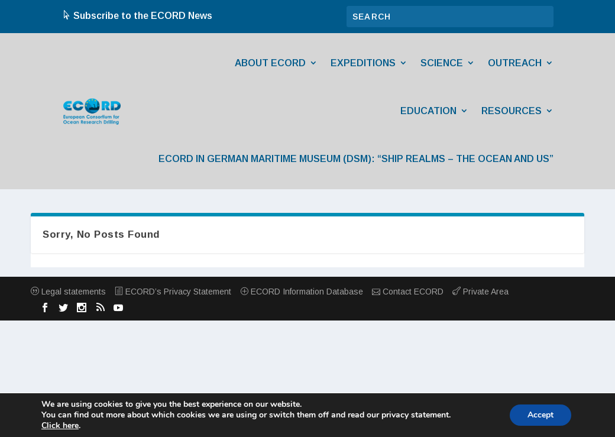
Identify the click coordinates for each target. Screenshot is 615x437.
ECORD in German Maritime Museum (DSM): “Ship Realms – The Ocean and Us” (356, 159)
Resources (511, 111)
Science (441, 63)
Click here (60, 425)
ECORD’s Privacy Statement (173, 291)
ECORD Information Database (301, 291)
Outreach (515, 63)
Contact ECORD (408, 291)
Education (428, 111)
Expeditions (363, 63)
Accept (540, 414)
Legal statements (68, 291)
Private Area (480, 291)
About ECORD (270, 63)
